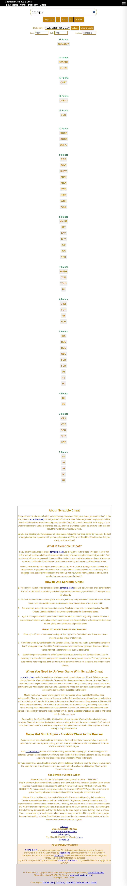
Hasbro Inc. (65, 852)
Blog (8, 4)
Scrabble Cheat (83, 882)
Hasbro (61, 860)
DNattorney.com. (96, 872)
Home (15, 4)
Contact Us (64, 839)
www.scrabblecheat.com (81, 875)
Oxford (43, 4)
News (94, 882)
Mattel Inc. (59, 855)
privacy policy (64, 834)
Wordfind (71, 882)
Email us (64, 826)
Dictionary (33, 4)
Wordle (23, 4)
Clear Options (87, 28)
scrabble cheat (37, 519)
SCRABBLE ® (31, 850)
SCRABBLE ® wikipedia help (64, 831)
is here (80, 837)
